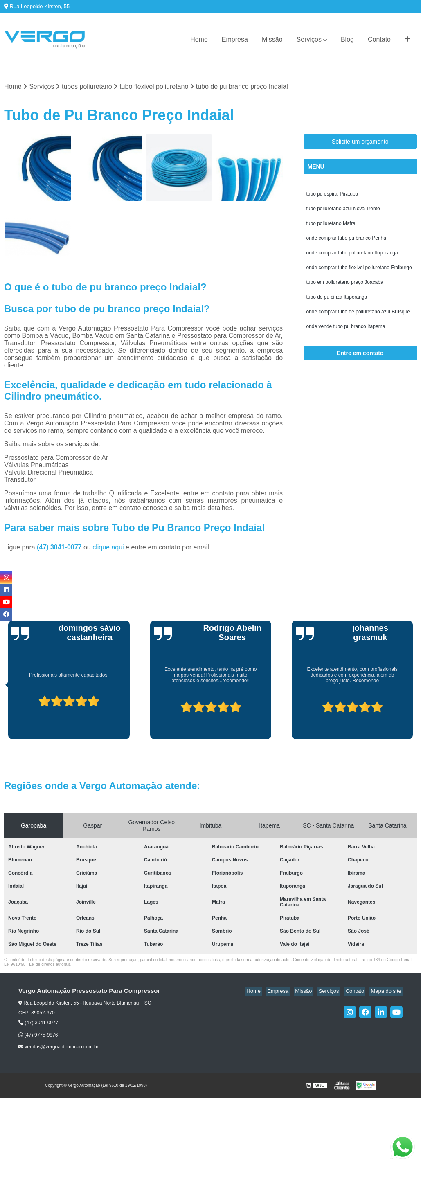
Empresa (235, 39)
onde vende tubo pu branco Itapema (345, 335)
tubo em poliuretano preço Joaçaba (344, 288)
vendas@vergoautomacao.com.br (58, 1047)
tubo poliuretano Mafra (331, 226)
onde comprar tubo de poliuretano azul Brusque (358, 319)
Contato (379, 39)
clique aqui (108, 547)
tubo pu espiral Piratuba (332, 195)
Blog (347, 39)
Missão (272, 39)
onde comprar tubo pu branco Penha (346, 242)
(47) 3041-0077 (60, 547)
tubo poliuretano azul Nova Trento (343, 211)
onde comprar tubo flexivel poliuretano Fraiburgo (359, 273)
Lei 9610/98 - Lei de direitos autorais (37, 965)
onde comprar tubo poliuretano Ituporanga (352, 257)
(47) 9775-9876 (38, 1035)
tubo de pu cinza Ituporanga (336, 304)
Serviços (309, 39)
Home (199, 39)
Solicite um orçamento (360, 142)
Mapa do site (387, 992)
